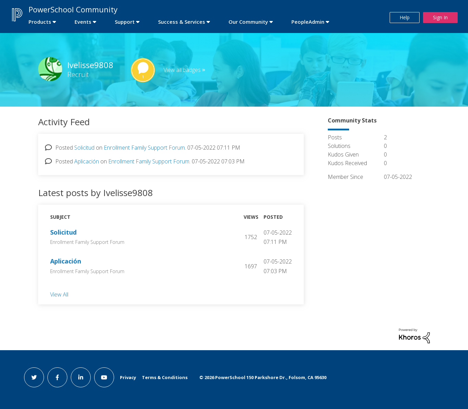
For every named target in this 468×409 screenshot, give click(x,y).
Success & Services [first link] (181, 21)
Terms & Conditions (165, 377)
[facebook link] (57, 377)
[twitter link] (34, 377)
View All (59, 294)
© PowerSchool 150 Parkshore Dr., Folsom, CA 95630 (262, 377)
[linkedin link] (81, 377)
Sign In (440, 17)
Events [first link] (83, 21)
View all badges (182, 70)
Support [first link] (125, 21)
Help (405, 17)
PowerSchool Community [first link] (73, 9)
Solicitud (84, 147)
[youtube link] (104, 377)
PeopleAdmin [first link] (307, 21)
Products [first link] (40, 21)
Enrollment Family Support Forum (144, 147)
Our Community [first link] (248, 21)
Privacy (128, 377)
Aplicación (86, 161)
